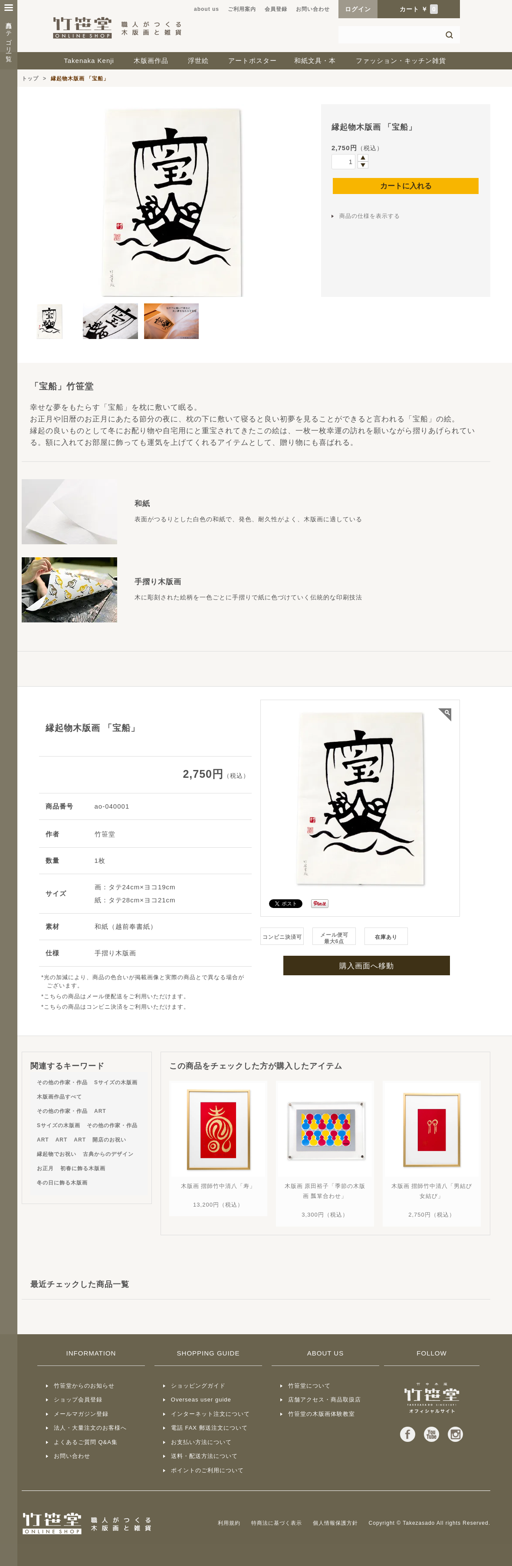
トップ (30, 79)
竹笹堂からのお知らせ (84, 1385)
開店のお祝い (109, 1140)
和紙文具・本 (315, 60)
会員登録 (276, 9)
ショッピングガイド (198, 1385)
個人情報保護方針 (335, 1523)
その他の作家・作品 (62, 1082)
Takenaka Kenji (89, 60)
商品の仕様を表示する (369, 216)
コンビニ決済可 (282, 937)
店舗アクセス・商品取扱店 (324, 1399)
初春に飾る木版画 (82, 1168)
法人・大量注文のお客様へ (90, 1428)
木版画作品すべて (59, 1097)
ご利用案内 (242, 9)
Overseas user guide (201, 1399)
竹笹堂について (309, 1385)
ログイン (358, 9)
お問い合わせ (313, 9)
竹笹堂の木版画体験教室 (321, 1414)
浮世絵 (198, 60)
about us (206, 9)
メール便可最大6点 (334, 938)
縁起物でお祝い (56, 1154)
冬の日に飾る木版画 (62, 1183)
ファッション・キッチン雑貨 (401, 60)
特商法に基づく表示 (276, 1523)
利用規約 (229, 1523)
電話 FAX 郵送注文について (209, 1428)
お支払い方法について (201, 1442)
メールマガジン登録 (81, 1414)
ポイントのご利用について (207, 1470)
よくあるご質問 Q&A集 (86, 1442)
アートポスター (252, 60)
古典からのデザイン (108, 1154)
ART (100, 1111)
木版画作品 (151, 60)
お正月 (45, 1168)
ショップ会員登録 (78, 1399)
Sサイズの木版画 (116, 1082)
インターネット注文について (210, 1414)
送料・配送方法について (204, 1456)
